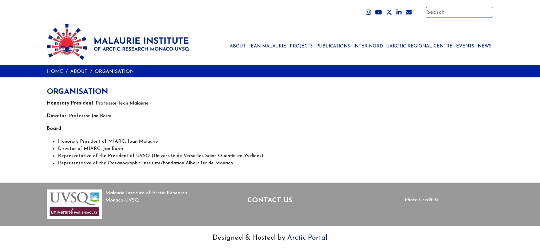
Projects (301, 46)
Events (465, 46)
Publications (333, 46)
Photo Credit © (421, 200)
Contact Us (269, 200)
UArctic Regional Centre (419, 46)
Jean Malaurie (267, 46)
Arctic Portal (307, 238)
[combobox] (459, 12)
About (238, 46)
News (484, 46)
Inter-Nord (368, 46)
